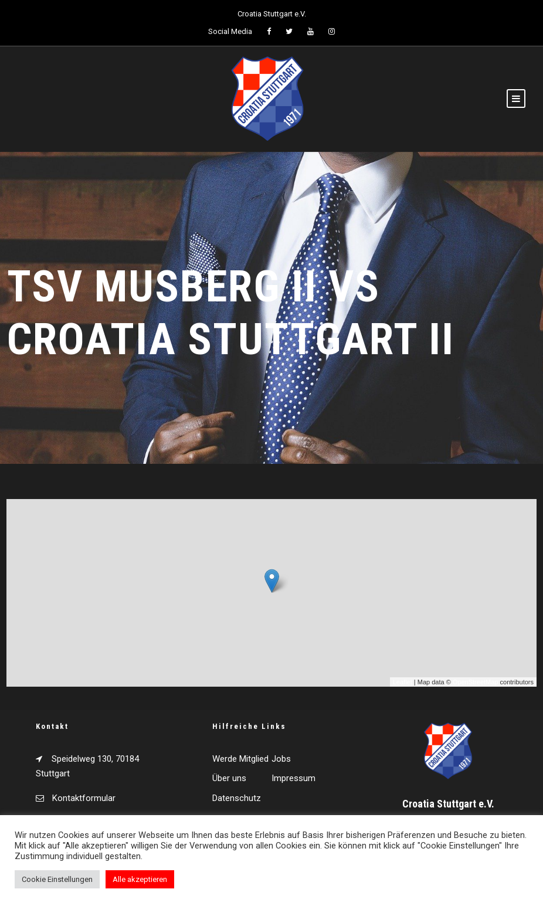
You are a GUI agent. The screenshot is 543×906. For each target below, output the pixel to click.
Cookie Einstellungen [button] (57, 879)
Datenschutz (236, 798)
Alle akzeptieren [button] (140, 879)
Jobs (281, 759)
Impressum (293, 778)
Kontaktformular (84, 798)
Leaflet (402, 682)
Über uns (229, 778)
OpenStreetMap (475, 682)
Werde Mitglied (240, 759)
